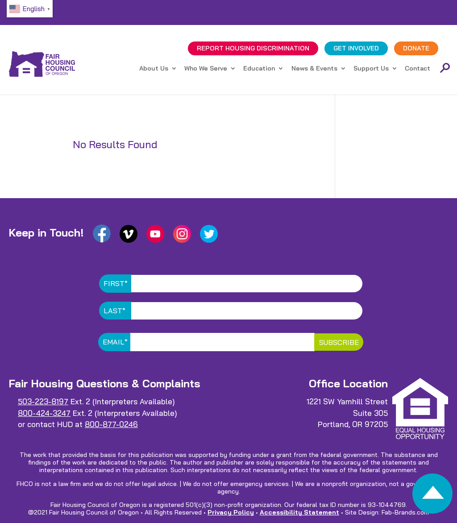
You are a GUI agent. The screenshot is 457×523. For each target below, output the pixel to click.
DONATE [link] (416, 48)
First (116, 283)
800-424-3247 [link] (44, 413)
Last (114, 310)
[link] (432, 496)
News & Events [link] (314, 68)
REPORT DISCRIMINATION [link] (253, 48)
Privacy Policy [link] (231, 512)
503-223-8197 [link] (43, 401)
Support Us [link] (371, 68)
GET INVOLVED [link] (356, 48)
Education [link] (259, 68)
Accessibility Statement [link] (299, 512)
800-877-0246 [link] (111, 424)
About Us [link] (153, 68)
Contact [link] (417, 68)
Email (115, 341)
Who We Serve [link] (205, 68)
